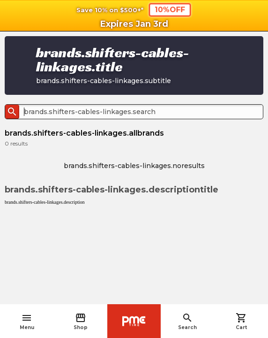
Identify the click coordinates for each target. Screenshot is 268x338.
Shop (81, 321)
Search (187, 321)
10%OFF (170, 9)
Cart (241, 321)
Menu (27, 321)
